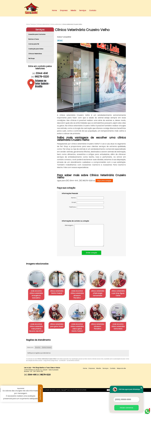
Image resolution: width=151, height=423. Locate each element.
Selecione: (30, 379)
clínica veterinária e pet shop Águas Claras (36, 326)
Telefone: (86, 207)
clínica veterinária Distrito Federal (57, 292)
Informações (40, 393)
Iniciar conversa (126, 408)
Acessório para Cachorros (37, 34)
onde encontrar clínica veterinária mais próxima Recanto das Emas (58, 327)
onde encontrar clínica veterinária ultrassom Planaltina (79, 293)
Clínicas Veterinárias (35, 54)
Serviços (82, 10)
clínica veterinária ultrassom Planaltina (36, 358)
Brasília (37, 379)
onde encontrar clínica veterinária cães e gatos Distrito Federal (100, 327)
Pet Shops (31, 58)
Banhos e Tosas (33, 39)
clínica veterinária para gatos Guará (79, 325)
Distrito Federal (46, 379)
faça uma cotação (104, 181)
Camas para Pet (33, 44)
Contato (92, 10)
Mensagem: (84, 235)
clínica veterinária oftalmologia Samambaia (100, 293)
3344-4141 (42, 73)
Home (54, 10)
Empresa (63, 10)
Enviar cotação (91, 253)
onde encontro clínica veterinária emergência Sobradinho (36, 294)
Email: (88, 202)
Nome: (87, 198)
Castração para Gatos (36, 49)
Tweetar (60, 40)
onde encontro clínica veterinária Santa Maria (57, 359)
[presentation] (75, 215)
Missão (73, 10)
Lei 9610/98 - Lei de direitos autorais (69, 392)
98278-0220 (42, 76)
